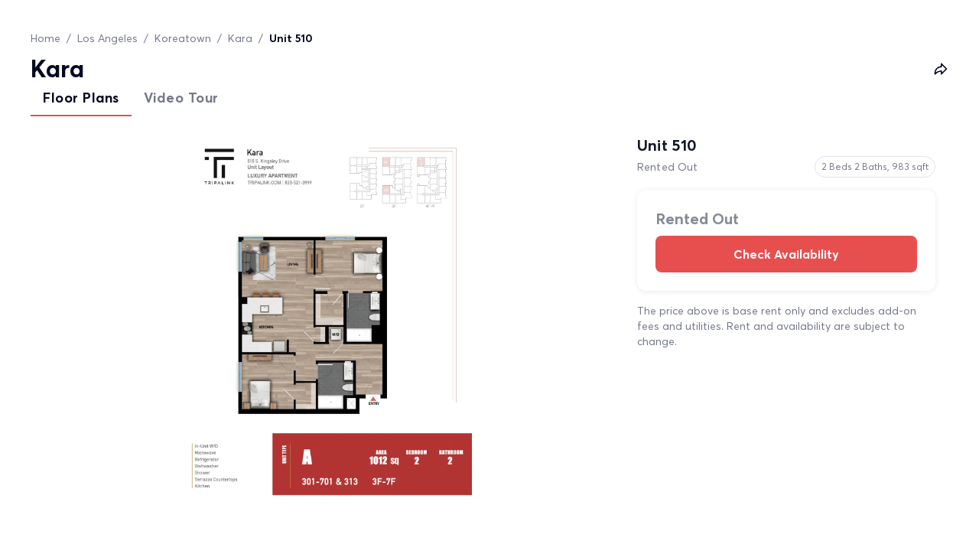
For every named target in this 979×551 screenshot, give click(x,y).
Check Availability (786, 254)
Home (45, 38)
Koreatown (182, 38)
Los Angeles (107, 38)
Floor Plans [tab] (81, 97)
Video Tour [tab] (181, 97)
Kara (240, 38)
